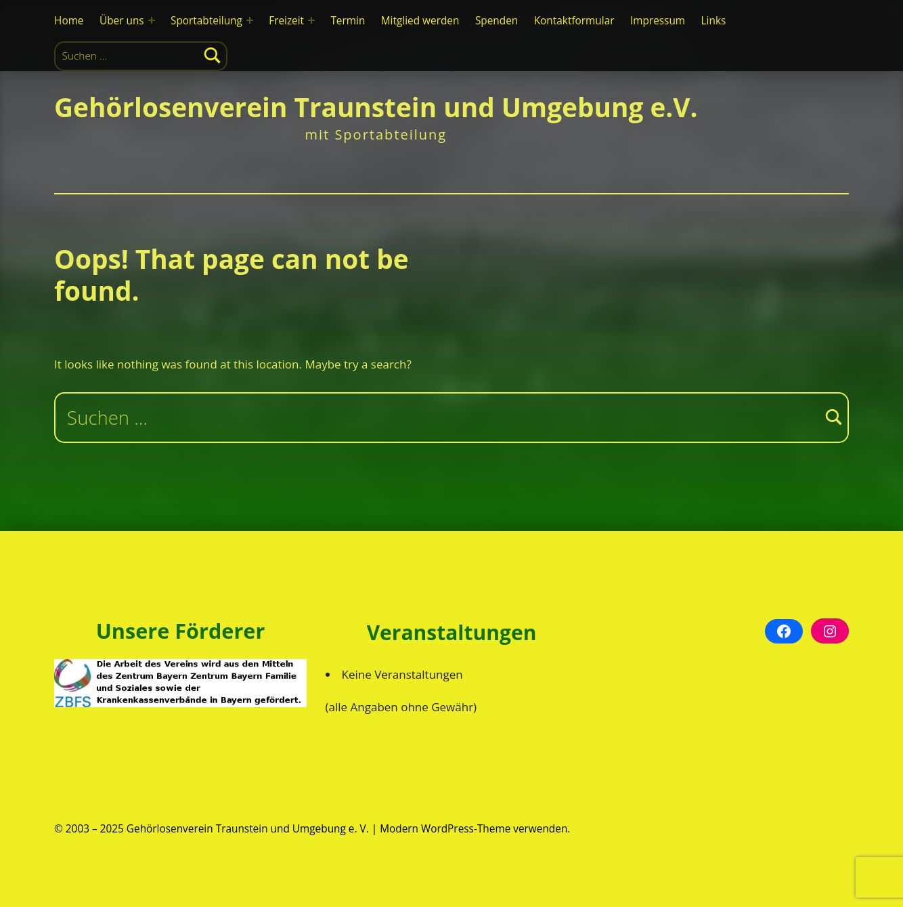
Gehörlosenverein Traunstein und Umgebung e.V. (376, 107)
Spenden (496, 21)
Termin (347, 21)
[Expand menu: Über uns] (151, 20)
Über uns (122, 21)
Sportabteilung (206, 21)
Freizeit (286, 21)
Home (68, 21)
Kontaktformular (574, 21)
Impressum (657, 21)
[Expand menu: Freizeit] (311, 20)
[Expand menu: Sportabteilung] (249, 20)
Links (713, 21)
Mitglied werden (420, 21)
